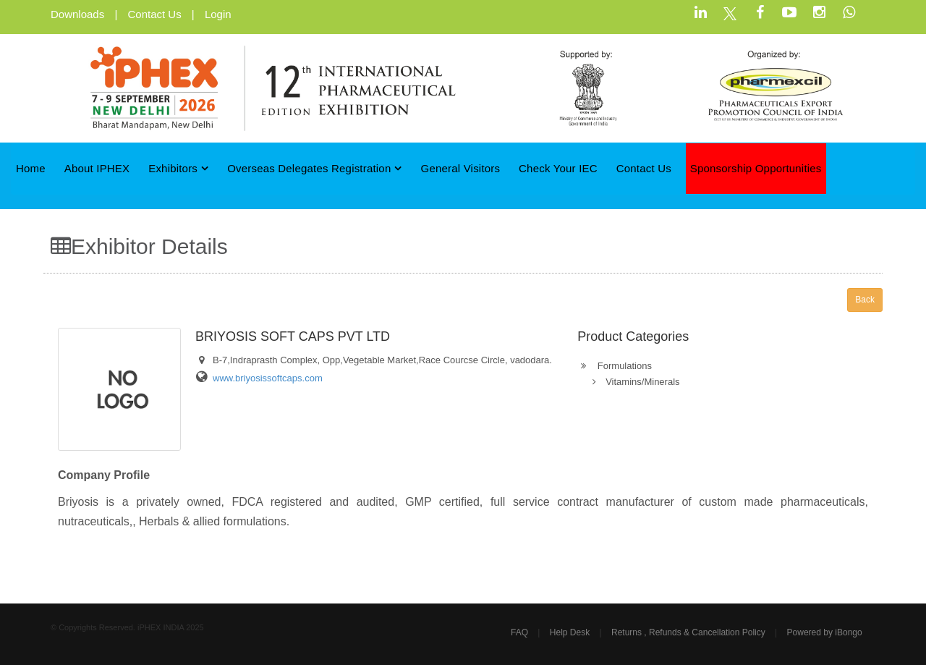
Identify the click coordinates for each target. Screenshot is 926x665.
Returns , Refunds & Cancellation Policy (688, 632)
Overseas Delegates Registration (314, 168)
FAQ (519, 632)
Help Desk (570, 632)
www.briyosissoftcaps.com (268, 378)
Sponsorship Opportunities (756, 168)
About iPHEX (97, 168)
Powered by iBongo (824, 632)
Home (31, 168)
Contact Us (154, 14)
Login (218, 14)
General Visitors (461, 168)
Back (865, 300)
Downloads (77, 14)
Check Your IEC (558, 168)
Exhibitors (178, 168)
